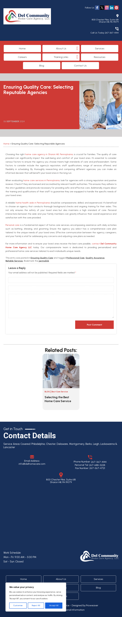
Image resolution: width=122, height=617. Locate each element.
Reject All (36, 605)
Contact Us (80, 65)
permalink (44, 261)
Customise (18, 605)
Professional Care (75, 258)
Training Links (61, 57)
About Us (61, 48)
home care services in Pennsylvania (41, 180)
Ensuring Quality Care (42, 258)
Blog (41, 65)
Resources (99, 57)
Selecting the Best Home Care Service (58, 399)
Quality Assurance (95, 258)
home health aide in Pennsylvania (33, 202)
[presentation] (26, 325)
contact (96, 243)
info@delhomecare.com (32, 463)
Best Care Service (60, 392)
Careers (22, 57)
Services (99, 48)
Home (22, 48)
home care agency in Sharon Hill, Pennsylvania (49, 154)
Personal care (12, 225)
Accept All (53, 605)
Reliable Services (14, 261)
